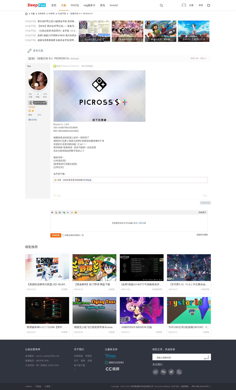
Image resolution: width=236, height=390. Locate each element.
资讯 (102, 5)
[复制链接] (74, 59)
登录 (201, 5)
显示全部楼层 (87, 66)
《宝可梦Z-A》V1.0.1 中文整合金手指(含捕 (192, 284)
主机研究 (41, 13)
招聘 (83, 360)
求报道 (88, 356)
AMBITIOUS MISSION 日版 (136, 327)
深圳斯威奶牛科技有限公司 (142, 386)
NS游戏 (64, 289)
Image (60, 212)
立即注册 (142, 223)
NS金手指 (62, 13)
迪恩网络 (185, 386)
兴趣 (63, 5)
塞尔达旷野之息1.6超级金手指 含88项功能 (58, 21)
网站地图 (79, 369)
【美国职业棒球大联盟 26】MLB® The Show (51, 284)
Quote (67, 212)
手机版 (38, 386)
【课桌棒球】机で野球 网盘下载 (92, 284)
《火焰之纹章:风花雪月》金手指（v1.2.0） (58, 31)
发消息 (34, 120)
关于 (76, 360)
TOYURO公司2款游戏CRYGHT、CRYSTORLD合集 (197, 327)
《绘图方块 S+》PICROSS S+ (81, 13)
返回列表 (206, 203)
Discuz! (168, 386)
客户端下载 (79, 365)
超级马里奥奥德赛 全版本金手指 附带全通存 (59, 40)
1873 (45, 94)
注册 (191, 5)
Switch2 (114, 5)
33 (38, 94)
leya (29, 66)
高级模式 (202, 212)
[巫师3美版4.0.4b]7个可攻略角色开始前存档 (145, 284)
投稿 (90, 360)
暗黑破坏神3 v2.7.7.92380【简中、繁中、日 (51, 327)
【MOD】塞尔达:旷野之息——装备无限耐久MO (61, 26)
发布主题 (38, 50)
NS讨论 (75, 5)
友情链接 (78, 356)
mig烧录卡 (89, 5)
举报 (205, 196)
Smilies (75, 212)
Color (56, 212)
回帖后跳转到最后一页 (73, 235)
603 (30, 94)
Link (63, 212)
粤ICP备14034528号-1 (201, 386)
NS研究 (51, 13)
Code (71, 212)
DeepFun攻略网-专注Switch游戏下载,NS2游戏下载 (26, 13)
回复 (89, 180)
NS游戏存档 (157, 289)
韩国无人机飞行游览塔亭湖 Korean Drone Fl (98, 327)
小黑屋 (47, 386)
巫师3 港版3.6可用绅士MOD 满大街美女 (57, 35)
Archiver (28, 386)
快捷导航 (208, 5)
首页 (53, 5)
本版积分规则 (202, 235)
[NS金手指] (30, 21)
